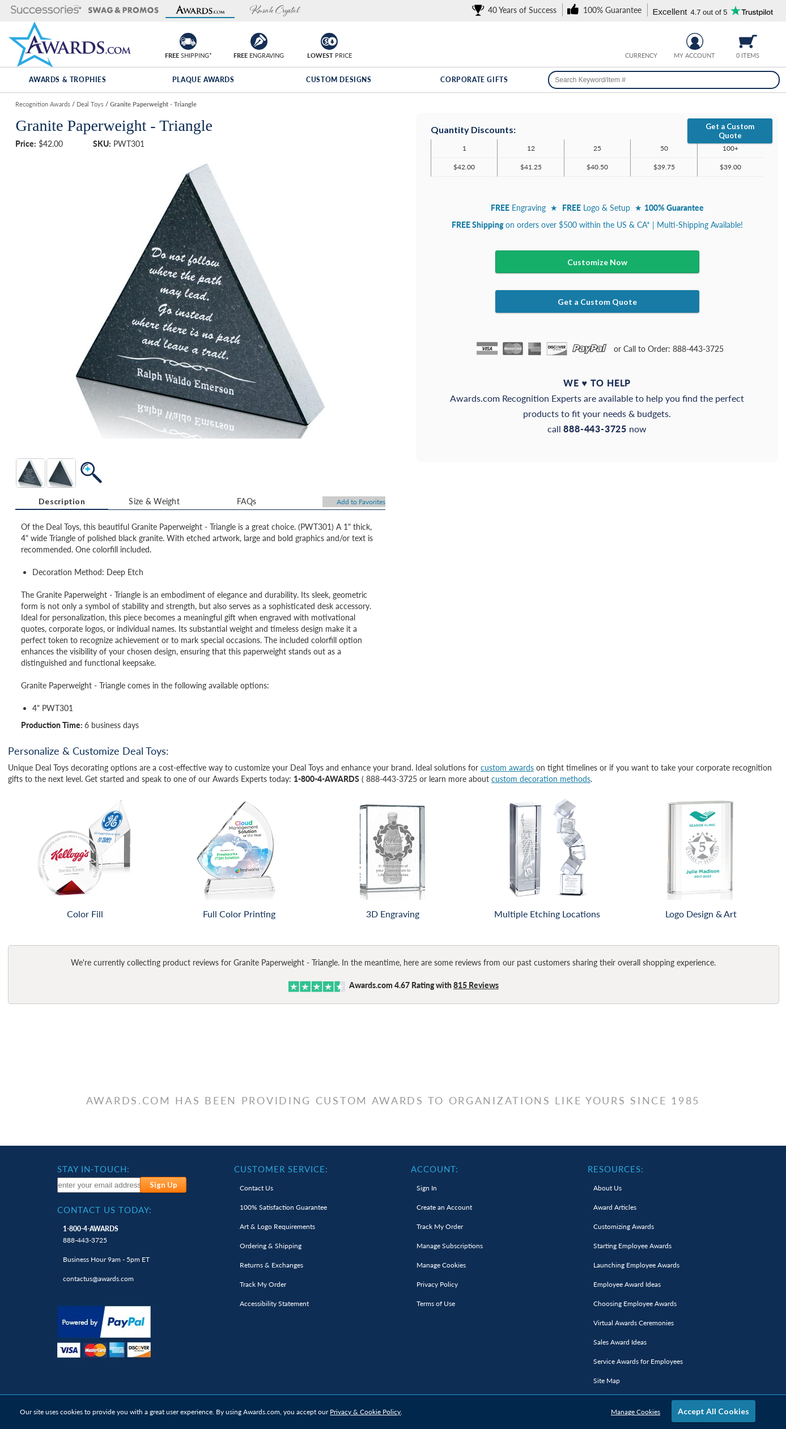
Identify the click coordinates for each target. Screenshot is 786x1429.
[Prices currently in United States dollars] (632, 40)
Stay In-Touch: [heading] (93, 1169)
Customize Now (597, 262)
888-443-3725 (90, 1234)
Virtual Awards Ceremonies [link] (633, 1323)
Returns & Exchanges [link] (271, 1265)
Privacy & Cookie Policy (365, 1411)
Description (62, 501)
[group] (640, 40)
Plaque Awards (203, 79)
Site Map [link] (606, 1380)
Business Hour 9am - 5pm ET (106, 1259)
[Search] (768, 80)
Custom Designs (338, 79)
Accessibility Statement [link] (274, 1303)
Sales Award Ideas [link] (620, 1342)
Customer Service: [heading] (281, 1169)
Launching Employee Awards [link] (636, 1265)
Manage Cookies (635, 1411)
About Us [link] (607, 1188)
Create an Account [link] (444, 1207)
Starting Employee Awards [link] (632, 1245)
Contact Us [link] (256, 1188)
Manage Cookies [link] (441, 1265)
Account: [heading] (434, 1169)
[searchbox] (664, 80)
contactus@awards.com (98, 1278)
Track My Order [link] (263, 1284)
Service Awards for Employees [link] (638, 1361)
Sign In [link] (427, 1188)
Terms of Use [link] (436, 1303)
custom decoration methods (540, 779)
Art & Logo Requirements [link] (277, 1226)
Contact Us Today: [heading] (104, 1210)
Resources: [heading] (616, 1169)
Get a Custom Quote (730, 131)
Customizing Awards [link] (623, 1226)
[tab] (61, 501)
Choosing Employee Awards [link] (635, 1303)
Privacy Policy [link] (437, 1284)
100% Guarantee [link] (283, 1207)
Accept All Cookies (713, 1411)
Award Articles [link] (614, 1207)
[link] (516, 10)
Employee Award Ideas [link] (627, 1284)
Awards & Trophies (67, 79)
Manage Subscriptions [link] (450, 1245)
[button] (46, 10)
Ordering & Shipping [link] (270, 1245)
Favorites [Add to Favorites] (361, 501)
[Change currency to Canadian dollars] (650, 40)
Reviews (476, 985)
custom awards (507, 767)
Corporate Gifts (474, 79)
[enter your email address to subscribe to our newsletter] (99, 1185)
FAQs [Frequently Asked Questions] (246, 501)
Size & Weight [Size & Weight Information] (154, 501)
